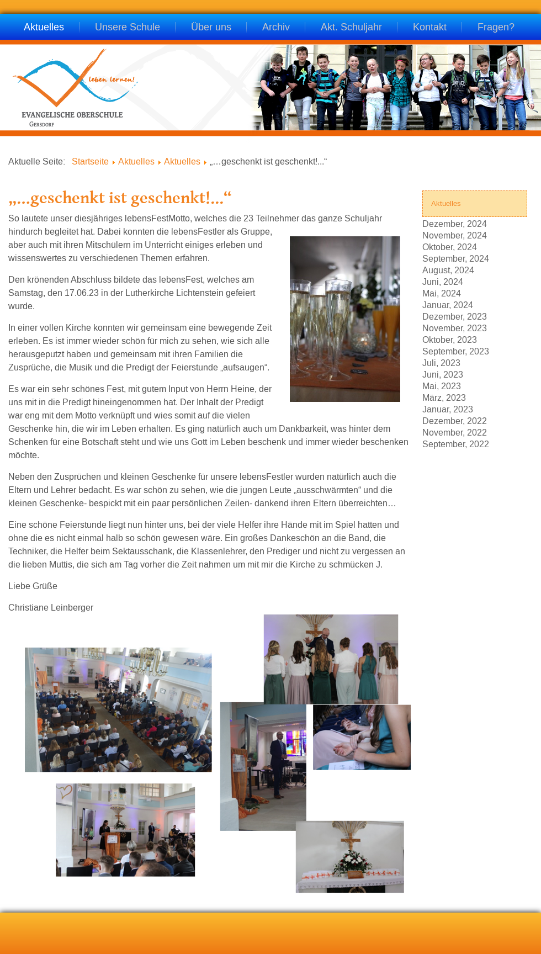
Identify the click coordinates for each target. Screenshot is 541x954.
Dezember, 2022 (454, 420)
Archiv (276, 28)
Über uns (211, 28)
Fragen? (496, 28)
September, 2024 (455, 258)
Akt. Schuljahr (351, 28)
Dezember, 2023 (454, 316)
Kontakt (430, 28)
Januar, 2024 (447, 304)
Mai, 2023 (441, 385)
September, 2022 (455, 443)
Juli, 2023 (441, 362)
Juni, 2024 (442, 281)
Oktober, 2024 (449, 246)
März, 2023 (444, 397)
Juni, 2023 (442, 374)
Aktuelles (44, 28)
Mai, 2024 (441, 293)
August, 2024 (448, 269)
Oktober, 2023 (449, 339)
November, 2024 (454, 235)
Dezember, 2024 (454, 223)
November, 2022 (454, 432)
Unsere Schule (127, 28)
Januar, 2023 (447, 409)
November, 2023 (454, 327)
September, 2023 (455, 351)
